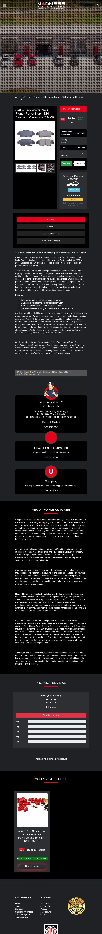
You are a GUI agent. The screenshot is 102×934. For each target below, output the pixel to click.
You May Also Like (51, 234)
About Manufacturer (51, 241)
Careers (43, 914)
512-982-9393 (30, 324)
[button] (52, 140)
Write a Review (51, 715)
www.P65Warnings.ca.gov (27, 374)
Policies (43, 909)
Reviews (51, 227)
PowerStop (80, 147)
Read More (51, 457)
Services (19, 909)
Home (17, 903)
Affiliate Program (22, 914)
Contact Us (45, 906)
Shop (17, 906)
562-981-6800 (64, 324)
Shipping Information (24, 912)
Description (51, 219)
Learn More (74, 190)
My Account (45, 912)
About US (44, 903)
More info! (81, 133)
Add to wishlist (81, 163)
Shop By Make (21, 917)
